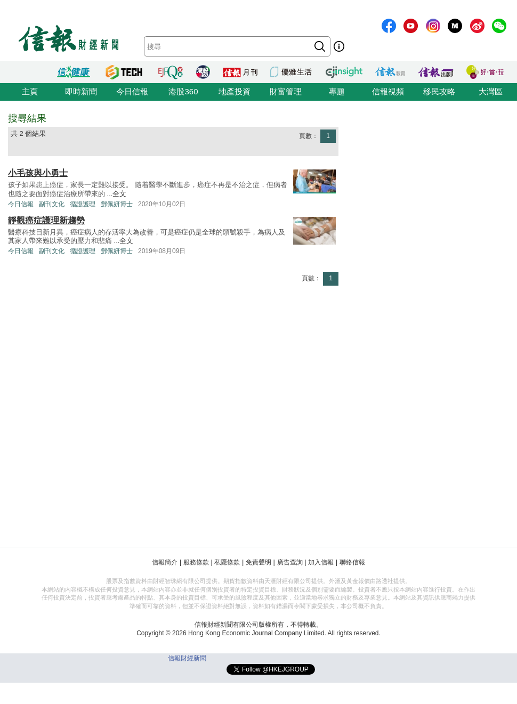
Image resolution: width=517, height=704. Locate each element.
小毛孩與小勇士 (38, 172)
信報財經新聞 (187, 658)
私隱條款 (227, 562)
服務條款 (196, 562)
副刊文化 (51, 204)
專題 (337, 91)
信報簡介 (164, 562)
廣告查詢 (290, 562)
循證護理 (82, 204)
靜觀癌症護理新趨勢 (46, 220)
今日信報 (132, 91)
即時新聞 (81, 91)
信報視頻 (388, 91)
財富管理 (286, 91)
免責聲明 (258, 562)
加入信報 (321, 562)
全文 (119, 194)
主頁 (30, 91)
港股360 (183, 91)
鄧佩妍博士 (117, 204)
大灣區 (491, 91)
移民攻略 (439, 91)
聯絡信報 (352, 562)
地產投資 (235, 91)
